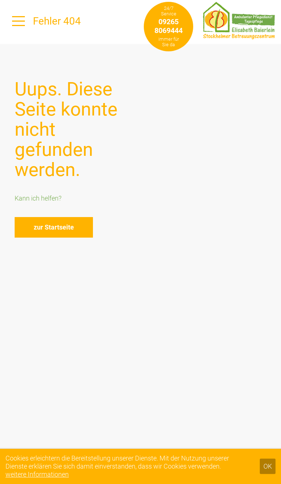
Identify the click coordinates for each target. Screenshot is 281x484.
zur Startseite (54, 227)
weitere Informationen (37, 474)
